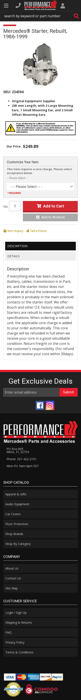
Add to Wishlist (53, 217)
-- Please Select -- (17, 178)
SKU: (7, 91)
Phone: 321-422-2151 (21, 459)
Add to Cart (53, 206)
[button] (40, 16)
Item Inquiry (16, 231)
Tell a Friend (38, 231)
